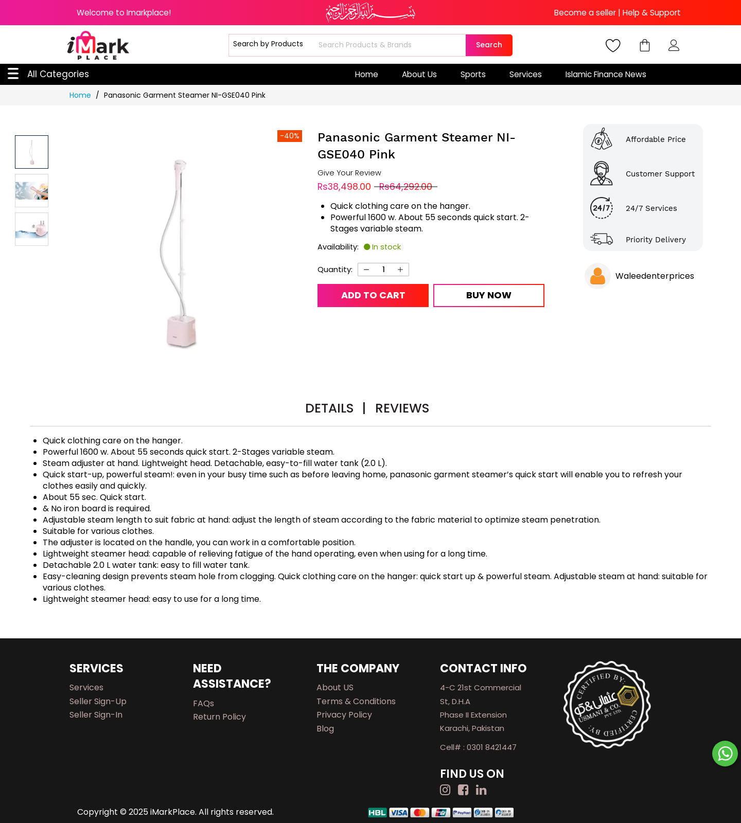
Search (489, 45)
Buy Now (488, 295)
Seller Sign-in (95, 715)
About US (335, 687)
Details (335, 408)
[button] (31, 190)
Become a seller (585, 12)
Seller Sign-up (98, 701)
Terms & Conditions (356, 701)
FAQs (203, 703)
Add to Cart (373, 295)
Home (366, 74)
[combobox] (391, 45)
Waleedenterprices (654, 276)
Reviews (402, 408)
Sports (473, 74)
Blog (325, 729)
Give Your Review (349, 173)
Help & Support (652, 12)
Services (525, 74)
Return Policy (219, 717)
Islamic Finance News (606, 74)
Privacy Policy (344, 715)
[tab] (335, 410)
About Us (419, 74)
